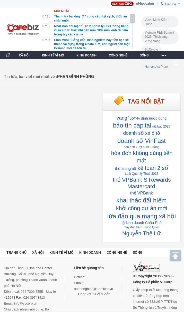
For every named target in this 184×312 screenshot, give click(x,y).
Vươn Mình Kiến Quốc (156, 22)
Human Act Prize (156, 67)
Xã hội (38, 252)
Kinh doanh (90, 252)
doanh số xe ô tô (141, 133)
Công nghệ (117, 252)
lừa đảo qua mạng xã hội (141, 216)
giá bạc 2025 (161, 126)
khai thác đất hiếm (141, 200)
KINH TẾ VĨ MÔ (53, 55)
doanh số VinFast (141, 140)
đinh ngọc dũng (154, 118)
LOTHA (135, 118)
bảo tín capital (132, 125)
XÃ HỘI (24, 55)
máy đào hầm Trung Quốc (141, 227)
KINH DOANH (86, 55)
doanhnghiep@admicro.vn (93, 289)
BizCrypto (151, 49)
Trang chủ (16, 252)
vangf (123, 118)
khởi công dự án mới (141, 208)
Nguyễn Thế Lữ (141, 233)
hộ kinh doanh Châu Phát (141, 223)
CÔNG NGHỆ (118, 55)
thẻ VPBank (141, 193)
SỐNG (144, 55)
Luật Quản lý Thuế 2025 (141, 174)
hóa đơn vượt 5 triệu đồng (142, 147)
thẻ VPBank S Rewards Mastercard (142, 183)
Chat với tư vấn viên (92, 294)
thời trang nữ (125, 169)
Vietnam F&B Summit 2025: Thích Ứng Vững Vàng (159, 37)
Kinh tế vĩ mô (61, 252)
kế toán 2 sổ (152, 168)
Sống (138, 252)
